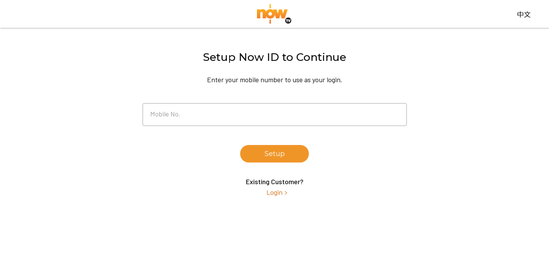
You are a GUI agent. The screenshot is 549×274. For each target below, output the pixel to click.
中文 (524, 14)
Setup (275, 154)
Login (274, 192)
